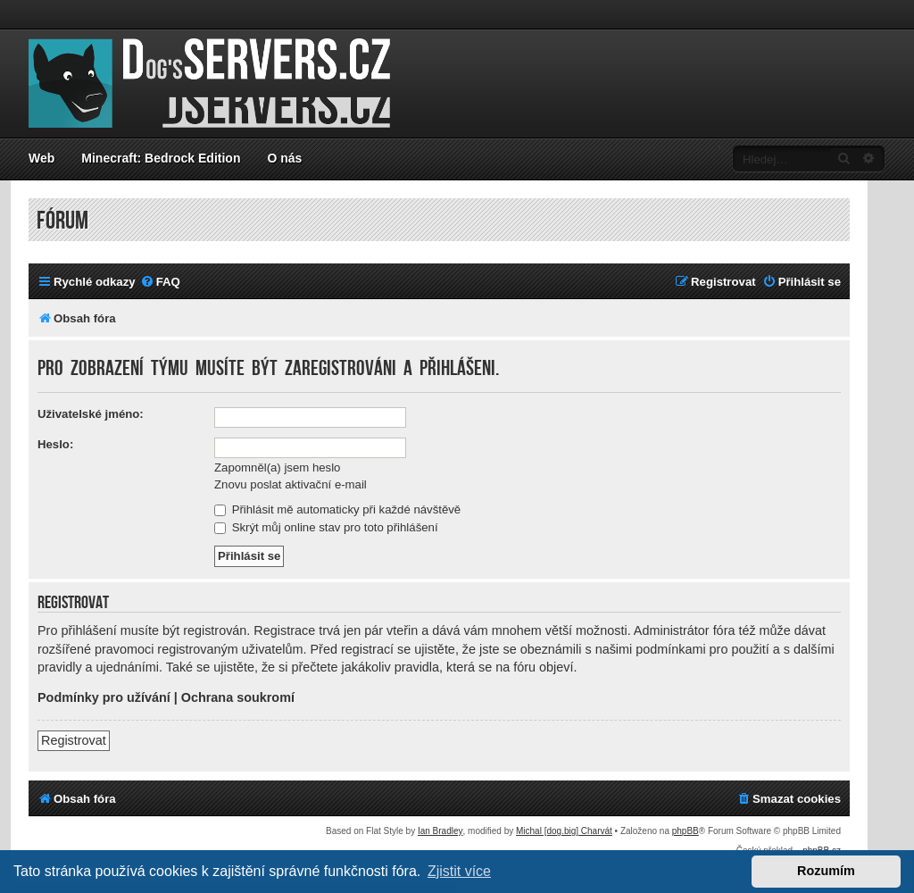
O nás (284, 158)
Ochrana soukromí (238, 697)
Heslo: (55, 444)
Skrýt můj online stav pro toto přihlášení (326, 527)
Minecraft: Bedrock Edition (160, 158)
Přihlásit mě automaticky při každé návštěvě (337, 509)
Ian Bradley (440, 831)
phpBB (685, 831)
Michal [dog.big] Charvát (564, 831)
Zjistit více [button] (459, 871)
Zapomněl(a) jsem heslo (277, 467)
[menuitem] (160, 282)
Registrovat (73, 740)
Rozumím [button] (826, 871)
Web (41, 158)
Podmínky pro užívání (103, 697)
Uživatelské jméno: (90, 414)
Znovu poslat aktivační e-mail (290, 484)
